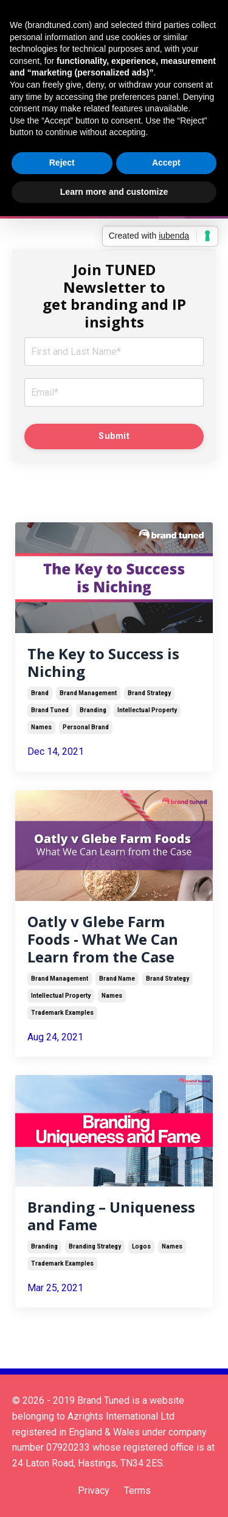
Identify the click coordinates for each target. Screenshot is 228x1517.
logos (141, 1246)
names (41, 727)
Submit (114, 436)
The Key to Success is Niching (103, 663)
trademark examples (62, 1012)
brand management (88, 693)
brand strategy (149, 693)
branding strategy (95, 1246)
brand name (117, 978)
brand (40, 693)
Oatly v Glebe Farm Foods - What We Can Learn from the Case (102, 939)
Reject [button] (62, 162)
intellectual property (147, 710)
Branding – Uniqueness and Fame (111, 1216)
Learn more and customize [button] (114, 192)
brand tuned (50, 710)
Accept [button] (166, 162)
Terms (137, 1490)
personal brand (86, 727)
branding (93, 710)
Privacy (93, 1490)
